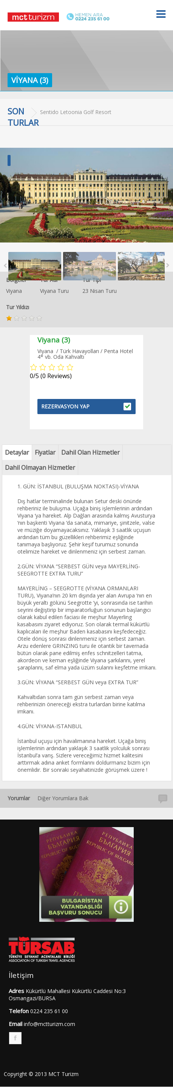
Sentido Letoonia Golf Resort (75, 112)
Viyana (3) (29, 80)
